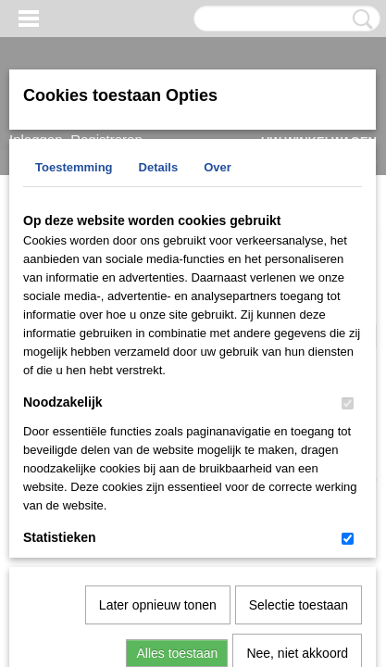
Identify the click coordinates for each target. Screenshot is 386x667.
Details (159, 167)
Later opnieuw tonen (158, 413)
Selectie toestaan (298, 413)
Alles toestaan (177, 461)
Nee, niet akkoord (297, 461)
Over (217, 167)
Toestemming (74, 167)
